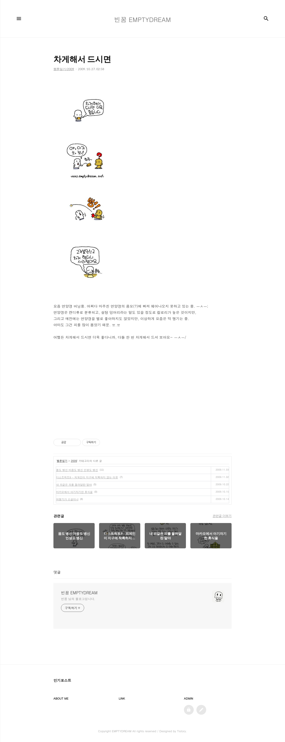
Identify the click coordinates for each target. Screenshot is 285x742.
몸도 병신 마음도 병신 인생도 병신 (77, 470)
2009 (74, 461)
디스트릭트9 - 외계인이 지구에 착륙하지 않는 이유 (87, 477)
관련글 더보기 (222, 515)
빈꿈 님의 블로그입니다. (78, 599)
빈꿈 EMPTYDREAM (79, 592)
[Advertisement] (142, 389)
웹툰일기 (62, 461)
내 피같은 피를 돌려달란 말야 (74, 484)
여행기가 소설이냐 (67, 499)
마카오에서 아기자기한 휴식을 (74, 492)
